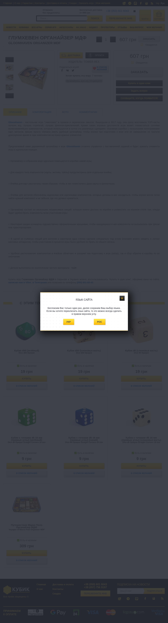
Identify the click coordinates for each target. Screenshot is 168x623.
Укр (68, 322)
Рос (99, 322)
